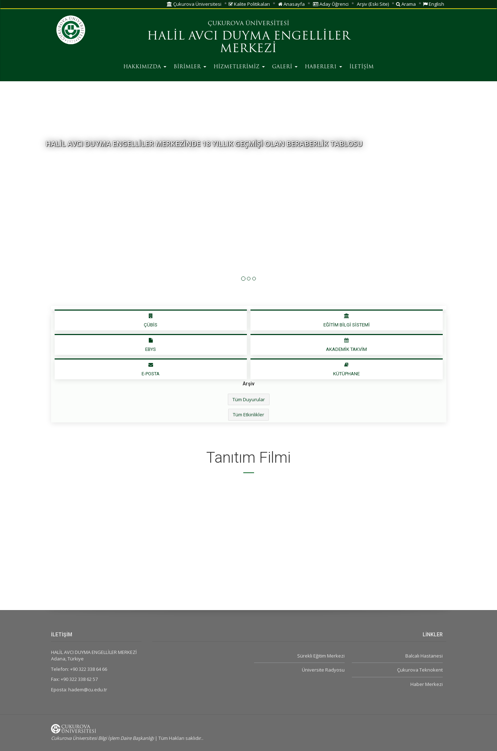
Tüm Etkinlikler (248, 414)
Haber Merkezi (426, 684)
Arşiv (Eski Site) (373, 4)
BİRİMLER (190, 67)
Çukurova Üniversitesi (194, 4)
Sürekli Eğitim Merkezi (321, 655)
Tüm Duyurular (249, 399)
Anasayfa (291, 4)
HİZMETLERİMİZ (239, 67)
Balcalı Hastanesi (424, 655)
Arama (406, 4)
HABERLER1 (323, 67)
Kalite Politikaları (249, 4)
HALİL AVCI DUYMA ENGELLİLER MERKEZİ (248, 43)
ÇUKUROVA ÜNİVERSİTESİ (248, 24)
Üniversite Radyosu (323, 670)
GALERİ (285, 67)
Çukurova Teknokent (420, 670)
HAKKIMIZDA (144, 67)
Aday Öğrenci (331, 4)
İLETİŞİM (361, 67)
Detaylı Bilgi (66, 167)
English (433, 4)
